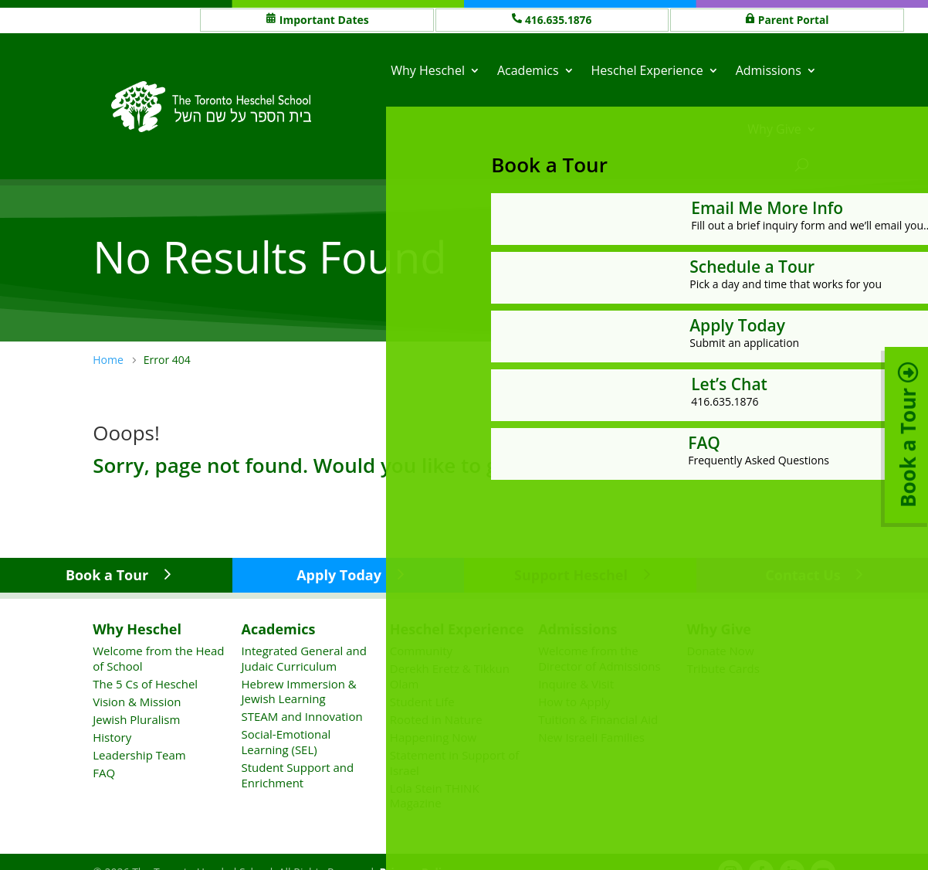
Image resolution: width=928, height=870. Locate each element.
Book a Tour (107, 575)
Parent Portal (794, 19)
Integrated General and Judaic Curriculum (304, 658)
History (112, 737)
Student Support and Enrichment (298, 775)
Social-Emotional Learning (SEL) (286, 741)
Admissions (768, 70)
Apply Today (338, 575)
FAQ (104, 772)
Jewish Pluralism (136, 719)
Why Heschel (428, 70)
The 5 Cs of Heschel (145, 683)
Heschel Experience (647, 70)
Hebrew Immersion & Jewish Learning (299, 690)
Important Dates (324, 19)
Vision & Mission (137, 701)
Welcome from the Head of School (158, 658)
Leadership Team (139, 755)
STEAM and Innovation (302, 716)
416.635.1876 (559, 19)
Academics (528, 70)
